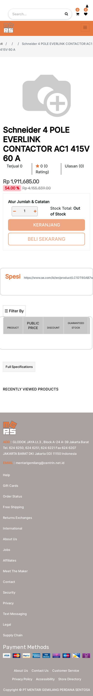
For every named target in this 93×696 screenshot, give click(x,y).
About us (10, 539)
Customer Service (65, 670)
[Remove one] (14, 211)
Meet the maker (15, 571)
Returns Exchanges (17, 518)
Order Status (12, 496)
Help (6, 475)
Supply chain (13, 635)
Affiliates (9, 560)
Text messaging (15, 614)
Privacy (8, 603)
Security (9, 592)
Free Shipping (13, 507)
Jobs (6, 550)
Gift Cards (10, 486)
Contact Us (40, 670)
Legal (7, 624)
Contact (9, 582)
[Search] (46, 297)
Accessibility (45, 679)
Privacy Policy (22, 679)
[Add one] (35, 211)
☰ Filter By (14, 310)
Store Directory (69, 679)
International (12, 528)
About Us (21, 670)
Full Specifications (19, 367)
